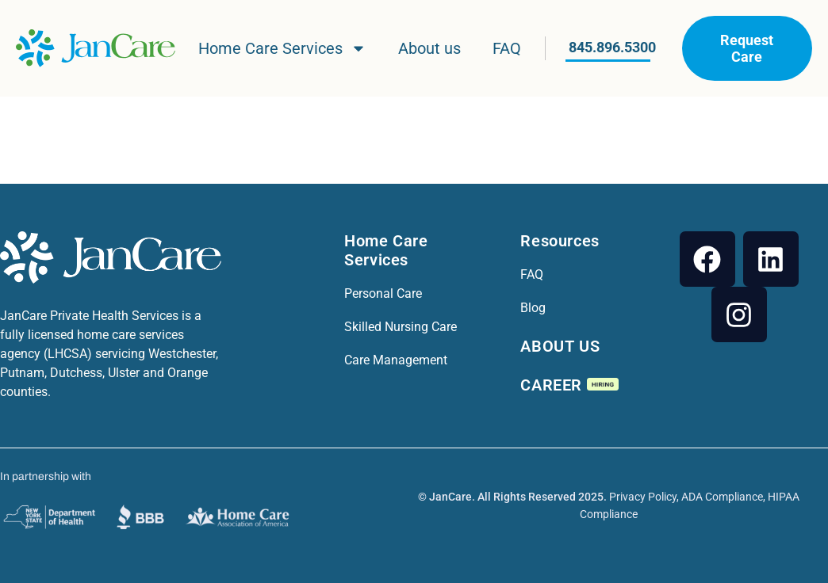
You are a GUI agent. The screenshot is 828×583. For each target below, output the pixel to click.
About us (429, 48)
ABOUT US (560, 346)
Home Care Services (282, 48)
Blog (533, 307)
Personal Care (383, 293)
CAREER (569, 384)
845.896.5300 (612, 47)
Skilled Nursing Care (400, 326)
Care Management (395, 360)
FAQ (507, 48)
